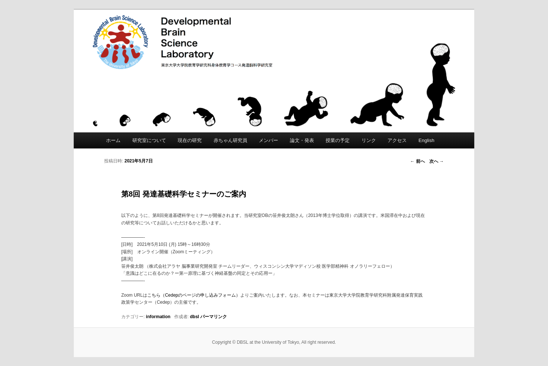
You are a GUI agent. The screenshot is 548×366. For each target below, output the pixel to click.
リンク (369, 140)
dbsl (194, 316)
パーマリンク (213, 316)
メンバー (268, 140)
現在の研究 (190, 140)
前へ (417, 161)
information (158, 316)
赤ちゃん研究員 (230, 140)
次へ (436, 161)
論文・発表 (302, 140)
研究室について (149, 140)
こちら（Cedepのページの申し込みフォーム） (193, 295)
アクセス (397, 140)
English (427, 140)
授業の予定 (338, 140)
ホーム (113, 140)
